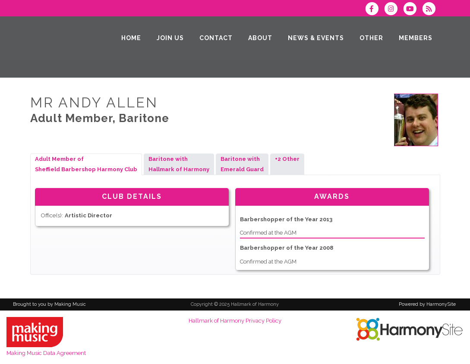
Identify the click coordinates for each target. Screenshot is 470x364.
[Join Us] (170, 38)
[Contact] (216, 38)
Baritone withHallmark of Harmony (178, 164)
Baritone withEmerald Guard (242, 164)
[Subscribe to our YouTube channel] (412, 9)
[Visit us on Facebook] (374, 9)
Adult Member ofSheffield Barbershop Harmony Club (86, 164)
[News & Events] (316, 38)
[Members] (415, 38)
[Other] (371, 38)
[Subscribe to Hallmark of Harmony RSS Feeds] (431, 9)
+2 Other (287, 164)
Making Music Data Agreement (46, 353)
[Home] (131, 38)
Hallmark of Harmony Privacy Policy (235, 320)
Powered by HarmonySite (427, 304)
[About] (260, 38)
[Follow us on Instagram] (393, 9)
